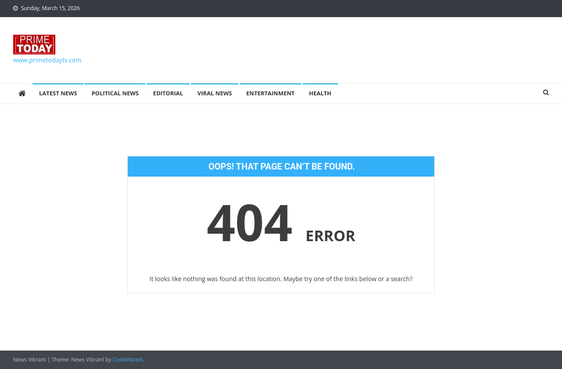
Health (320, 93)
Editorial (168, 93)
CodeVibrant (128, 359)
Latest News (58, 93)
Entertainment (270, 93)
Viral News (215, 93)
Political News (115, 93)
